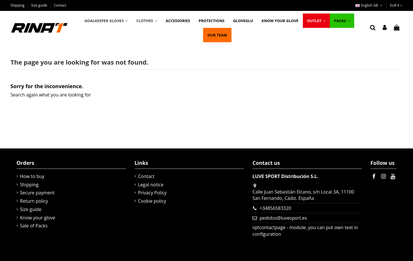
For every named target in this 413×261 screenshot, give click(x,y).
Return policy (34, 201)
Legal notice (150, 184)
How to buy (32, 176)
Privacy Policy (152, 193)
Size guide (39, 5)
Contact (60, 5)
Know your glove (37, 217)
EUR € (396, 5)
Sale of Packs (34, 226)
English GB (369, 5)
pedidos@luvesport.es (283, 218)
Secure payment (37, 193)
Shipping (18, 5)
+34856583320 (275, 208)
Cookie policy (152, 201)
